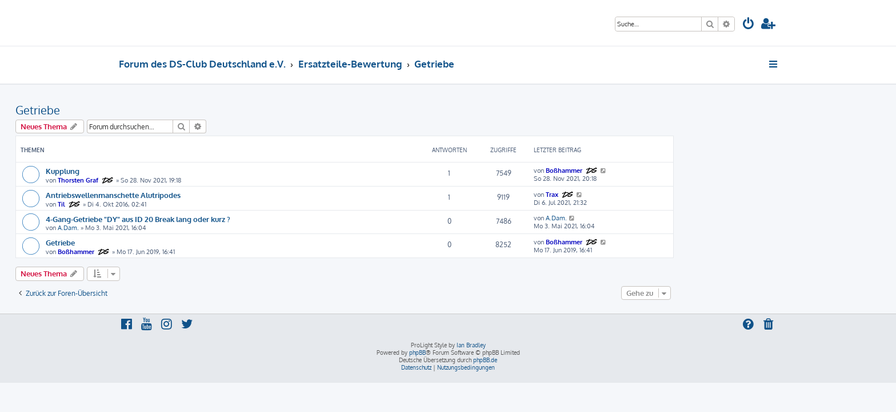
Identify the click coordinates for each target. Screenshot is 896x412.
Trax (655, 195)
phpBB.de (485, 359)
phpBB (417, 352)
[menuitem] (749, 25)
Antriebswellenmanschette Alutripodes (216, 195)
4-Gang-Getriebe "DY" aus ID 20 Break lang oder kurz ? (241, 219)
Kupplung (166, 171)
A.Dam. (171, 228)
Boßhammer (667, 171)
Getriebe (141, 109)
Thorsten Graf (181, 180)
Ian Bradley (471, 345)
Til (165, 204)
